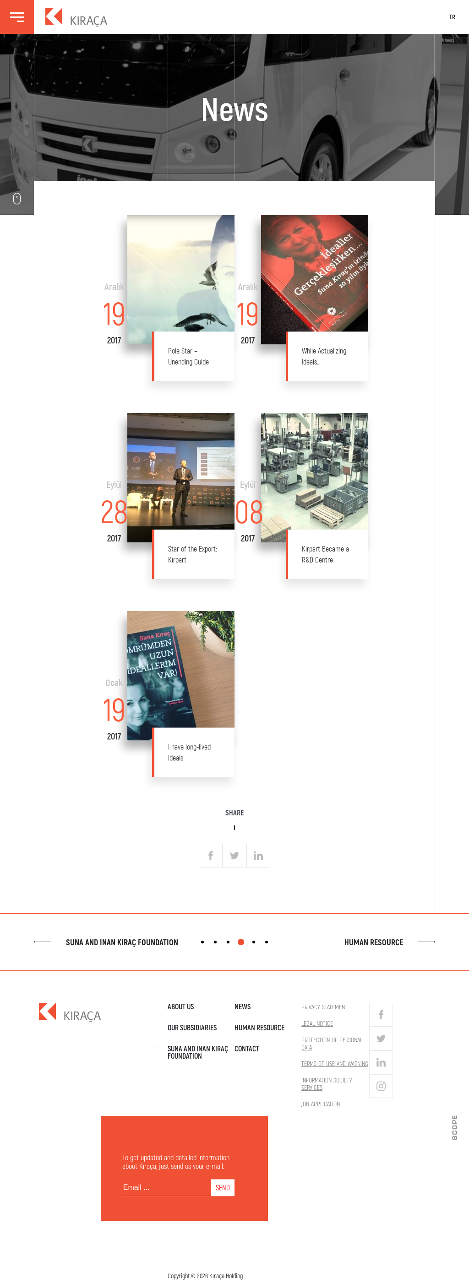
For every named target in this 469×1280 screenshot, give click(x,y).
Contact (246, 1048)
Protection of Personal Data (331, 1043)
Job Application (320, 1104)
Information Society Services (326, 1083)
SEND (223, 1187)
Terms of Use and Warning (334, 1063)
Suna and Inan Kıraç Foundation (106, 942)
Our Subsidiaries (192, 1027)
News (242, 1006)
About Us (181, 1006)
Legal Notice (317, 1023)
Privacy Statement (324, 1007)
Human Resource (389, 942)
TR (452, 17)
